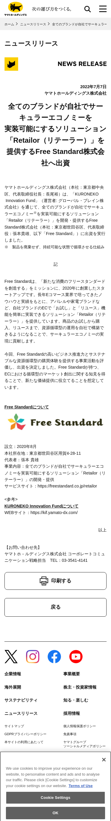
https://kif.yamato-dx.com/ (54, 512)
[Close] (103, 761)
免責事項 (69, 734)
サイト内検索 (87, 9)
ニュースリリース (21, 713)
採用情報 (71, 713)
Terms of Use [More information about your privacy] (81, 787)
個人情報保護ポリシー (79, 726)
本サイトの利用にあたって (24, 742)
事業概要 (71, 673)
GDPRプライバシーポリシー (25, 734)
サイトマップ (14, 726)
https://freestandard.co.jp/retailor (67, 486)
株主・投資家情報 (79, 687)
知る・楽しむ (75, 700)
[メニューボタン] (103, 9)
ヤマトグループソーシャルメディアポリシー (84, 744)
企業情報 (12, 673)
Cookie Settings (55, 799)
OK (56, 814)
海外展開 (12, 687)
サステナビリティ (21, 700)
